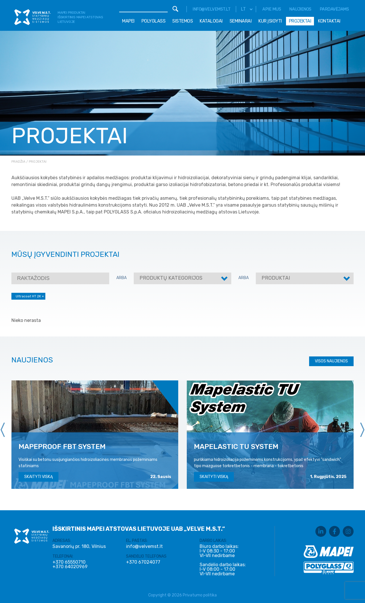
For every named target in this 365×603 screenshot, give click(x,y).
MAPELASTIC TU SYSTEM (236, 446)
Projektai (300, 21)
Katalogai (211, 21)
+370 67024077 (143, 562)
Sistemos (182, 21)
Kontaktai (329, 21)
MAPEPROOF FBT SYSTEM (62, 446)
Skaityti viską (38, 476)
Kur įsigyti (270, 21)
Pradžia (18, 162)
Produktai (275, 278)
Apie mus (271, 9)
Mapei (128, 21)
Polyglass (153, 21)
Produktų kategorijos (170, 278)
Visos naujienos (331, 361)
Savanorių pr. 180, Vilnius (79, 546)
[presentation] (3, 430)
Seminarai (241, 21)
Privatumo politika (200, 595)
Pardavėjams (334, 9)
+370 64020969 (70, 566)
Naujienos (300, 9)
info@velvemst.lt (211, 9)
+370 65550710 (69, 562)
